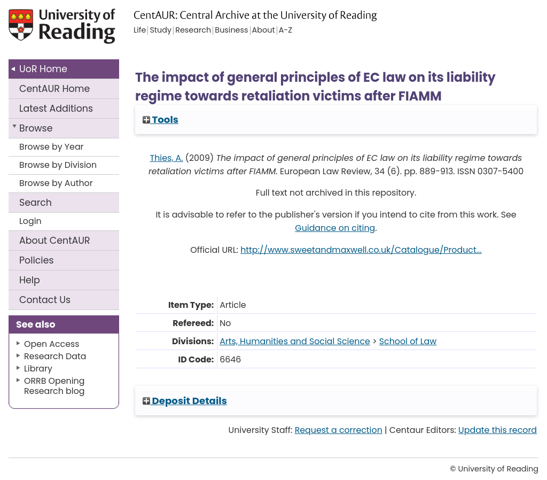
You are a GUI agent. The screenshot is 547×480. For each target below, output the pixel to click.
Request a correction (338, 430)
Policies (36, 260)
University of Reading (63, 31)
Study (160, 30)
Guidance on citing (335, 228)
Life (140, 30)
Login (30, 221)
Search (35, 202)
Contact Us (45, 299)
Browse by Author (56, 183)
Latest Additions (56, 108)
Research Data (55, 356)
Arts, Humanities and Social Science (295, 341)
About (54, 240)
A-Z (285, 30)
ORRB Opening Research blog (54, 386)
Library (38, 368)
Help (29, 280)
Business (231, 30)
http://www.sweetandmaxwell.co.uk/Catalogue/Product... (361, 250)
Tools (160, 119)
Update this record (497, 430)
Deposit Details (185, 400)
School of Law (408, 341)
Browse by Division (58, 165)
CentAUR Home (54, 88)
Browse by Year (51, 147)
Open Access (52, 344)
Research (193, 30)
